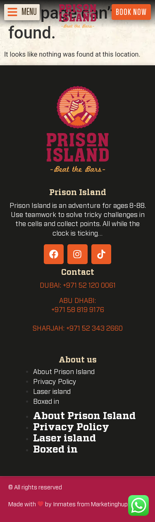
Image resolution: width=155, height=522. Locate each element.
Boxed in (46, 401)
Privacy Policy (54, 382)
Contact (77, 272)
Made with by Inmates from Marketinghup (68, 504)
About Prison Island (64, 372)
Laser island (52, 392)
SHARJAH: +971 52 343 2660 (78, 328)
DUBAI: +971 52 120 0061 (78, 285)
